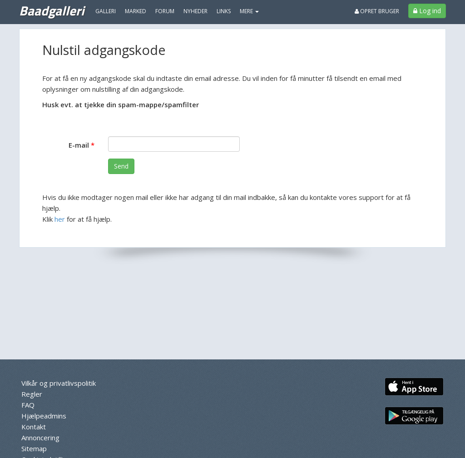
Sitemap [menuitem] (34, 448)
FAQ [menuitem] (28, 404)
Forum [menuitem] (164, 11)
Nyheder (195, 11)
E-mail (79, 144)
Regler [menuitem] (31, 393)
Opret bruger (377, 11)
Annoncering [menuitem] (40, 437)
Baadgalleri (51, 10)
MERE (249, 11)
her (59, 219)
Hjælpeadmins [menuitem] (43, 415)
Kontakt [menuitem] (33, 426)
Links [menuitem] (224, 11)
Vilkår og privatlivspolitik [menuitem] (58, 383)
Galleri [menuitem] (105, 11)
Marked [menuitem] (135, 11)
